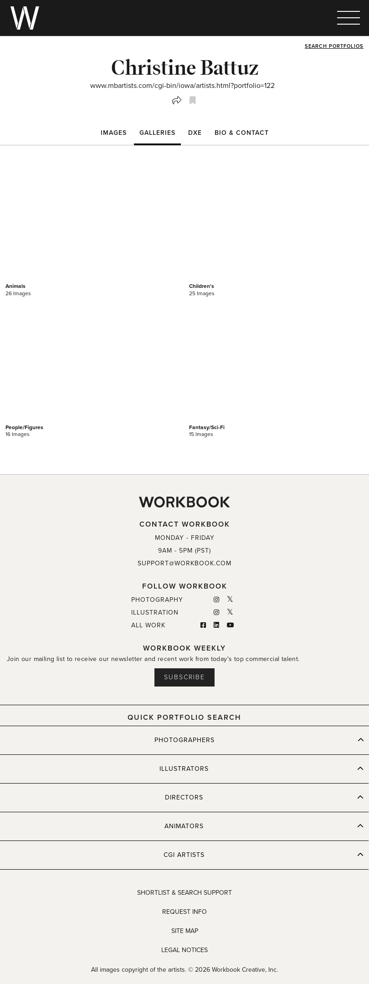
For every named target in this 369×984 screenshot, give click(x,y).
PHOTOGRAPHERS (259, 740)
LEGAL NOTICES (184, 950)
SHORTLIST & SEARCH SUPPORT (184, 893)
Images (114, 133)
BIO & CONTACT (242, 133)
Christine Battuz (184, 67)
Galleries (157, 133)
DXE (195, 133)
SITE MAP (184, 931)
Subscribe (184, 677)
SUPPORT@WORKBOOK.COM (184, 563)
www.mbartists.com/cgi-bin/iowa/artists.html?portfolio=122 (182, 85)
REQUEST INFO (184, 912)
